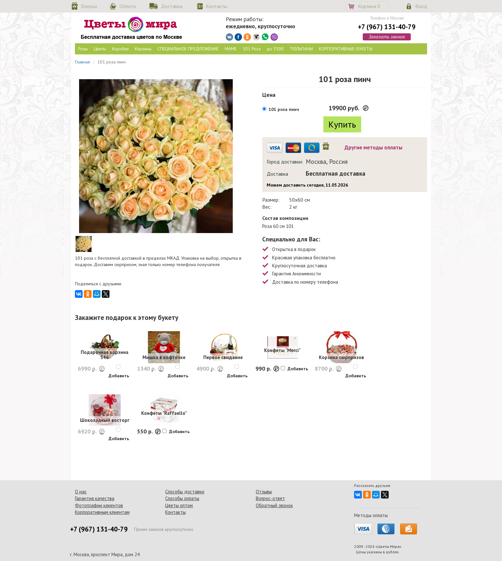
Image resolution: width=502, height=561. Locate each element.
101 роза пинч (284, 109)
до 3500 (275, 49)
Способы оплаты (182, 498)
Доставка (171, 6)
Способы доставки (184, 492)
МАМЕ (231, 49)
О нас (81, 492)
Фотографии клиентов (99, 505)
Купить (342, 124)
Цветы (100, 49)
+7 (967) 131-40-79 (387, 26)
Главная (82, 62)
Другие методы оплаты (373, 147)
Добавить (119, 376)
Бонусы (89, 6)
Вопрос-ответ (270, 498)
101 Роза (252, 49)
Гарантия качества (94, 498)
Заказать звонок (386, 36)
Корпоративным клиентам (102, 512)
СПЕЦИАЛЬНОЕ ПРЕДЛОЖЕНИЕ (188, 49)
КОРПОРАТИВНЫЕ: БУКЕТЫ (345, 49)
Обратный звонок (274, 505)
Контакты (216, 6)
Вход (421, 6)
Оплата (127, 6)
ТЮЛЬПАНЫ (301, 49)
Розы (83, 49)
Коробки (120, 49)
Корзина (369, 6)
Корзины (143, 49)
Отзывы (264, 492)
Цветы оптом (179, 505)
